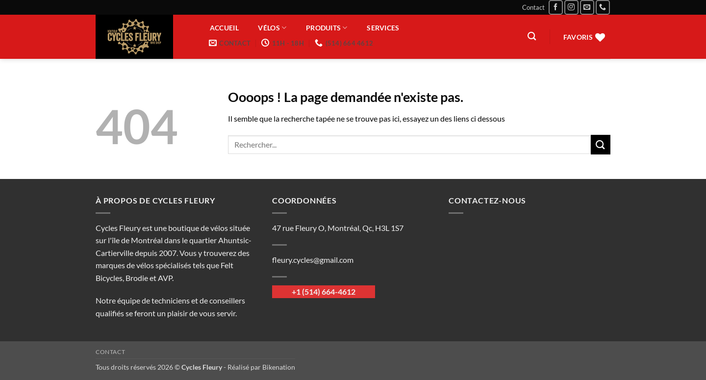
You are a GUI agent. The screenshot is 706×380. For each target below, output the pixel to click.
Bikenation (278, 367)
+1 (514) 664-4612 (323, 291)
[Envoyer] (600, 144)
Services (383, 28)
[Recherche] (531, 36)
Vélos (272, 27)
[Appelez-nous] (603, 7)
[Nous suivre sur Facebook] (556, 7)
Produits (327, 27)
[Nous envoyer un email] (587, 7)
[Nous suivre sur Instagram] (571, 7)
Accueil (224, 28)
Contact (533, 7)
